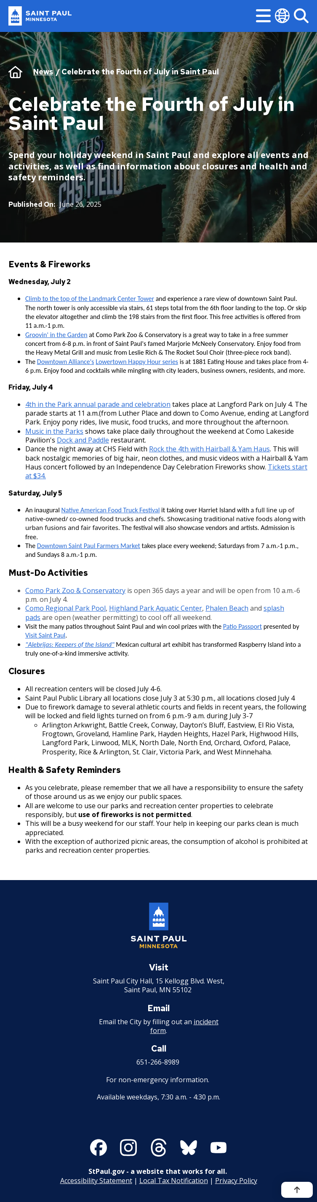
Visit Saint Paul (45, 635)
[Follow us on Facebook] (98, 1148)
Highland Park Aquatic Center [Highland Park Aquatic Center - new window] (155, 608)
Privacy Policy (236, 1180)
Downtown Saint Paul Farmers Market (88, 546)
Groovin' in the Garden (56, 335)
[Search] (301, 15)
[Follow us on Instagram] (128, 1148)
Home (15, 72)
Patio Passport (242, 626)
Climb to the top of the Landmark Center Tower (89, 299)
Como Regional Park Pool (65, 608)
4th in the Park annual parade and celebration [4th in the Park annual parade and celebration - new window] (97, 404)
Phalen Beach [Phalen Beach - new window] (226, 608)
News (43, 71)
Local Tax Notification (173, 1180)
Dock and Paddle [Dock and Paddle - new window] (83, 440)
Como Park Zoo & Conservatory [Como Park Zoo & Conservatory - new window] (75, 590)
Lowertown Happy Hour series (137, 362)
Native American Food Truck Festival (110, 510)
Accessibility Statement (96, 1180)
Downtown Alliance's (65, 362)
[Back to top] (297, 1190)
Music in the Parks (54, 430)
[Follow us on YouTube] (218, 1148)
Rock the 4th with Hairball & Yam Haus (209, 448)
